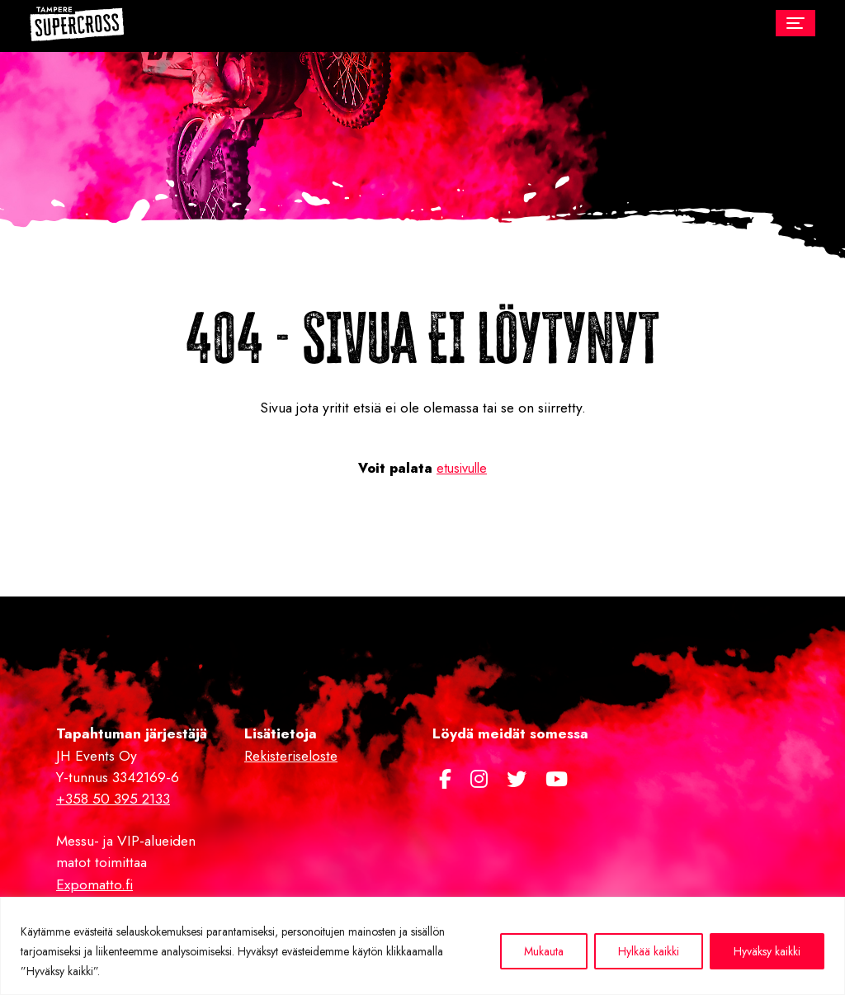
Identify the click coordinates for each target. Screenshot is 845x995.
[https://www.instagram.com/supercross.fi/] (481, 779)
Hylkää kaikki (648, 951)
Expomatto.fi (94, 884)
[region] (422, 946)
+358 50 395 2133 (113, 798)
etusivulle (462, 468)
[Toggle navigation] (795, 23)
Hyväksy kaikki (767, 951)
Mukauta (544, 951)
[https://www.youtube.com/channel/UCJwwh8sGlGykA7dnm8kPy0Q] (556, 779)
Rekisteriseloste (291, 755)
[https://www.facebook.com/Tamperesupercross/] (448, 779)
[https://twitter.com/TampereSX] (519, 779)
